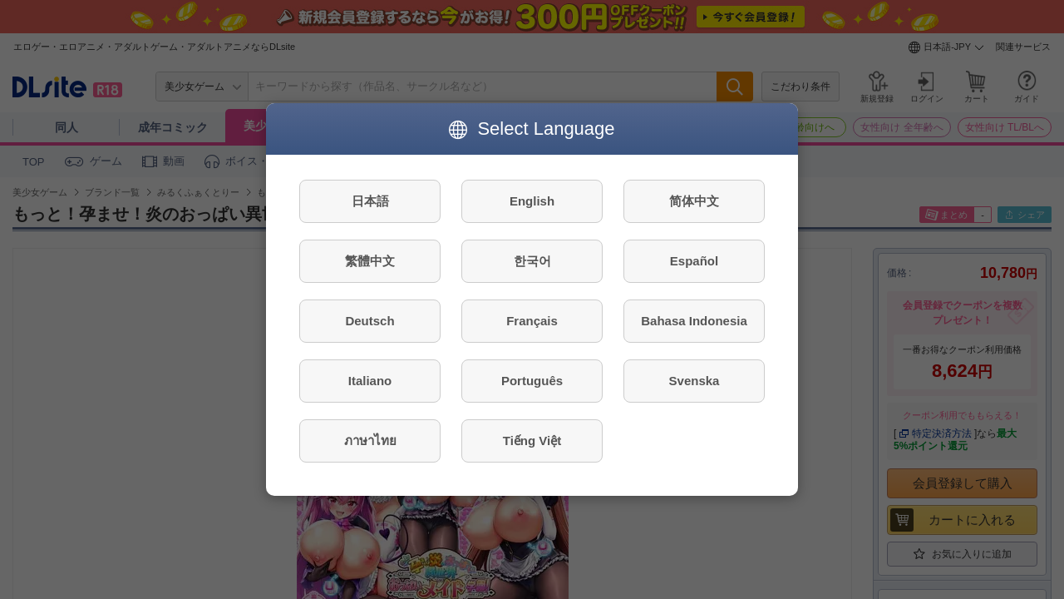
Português (532, 381)
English (532, 201)
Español (694, 261)
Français (532, 321)
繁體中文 (370, 261)
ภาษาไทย (370, 440)
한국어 (532, 261)
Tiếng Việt (532, 440)
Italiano (370, 381)
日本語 (370, 201)
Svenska (694, 381)
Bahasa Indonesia (694, 321)
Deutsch (369, 321)
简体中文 (694, 201)
